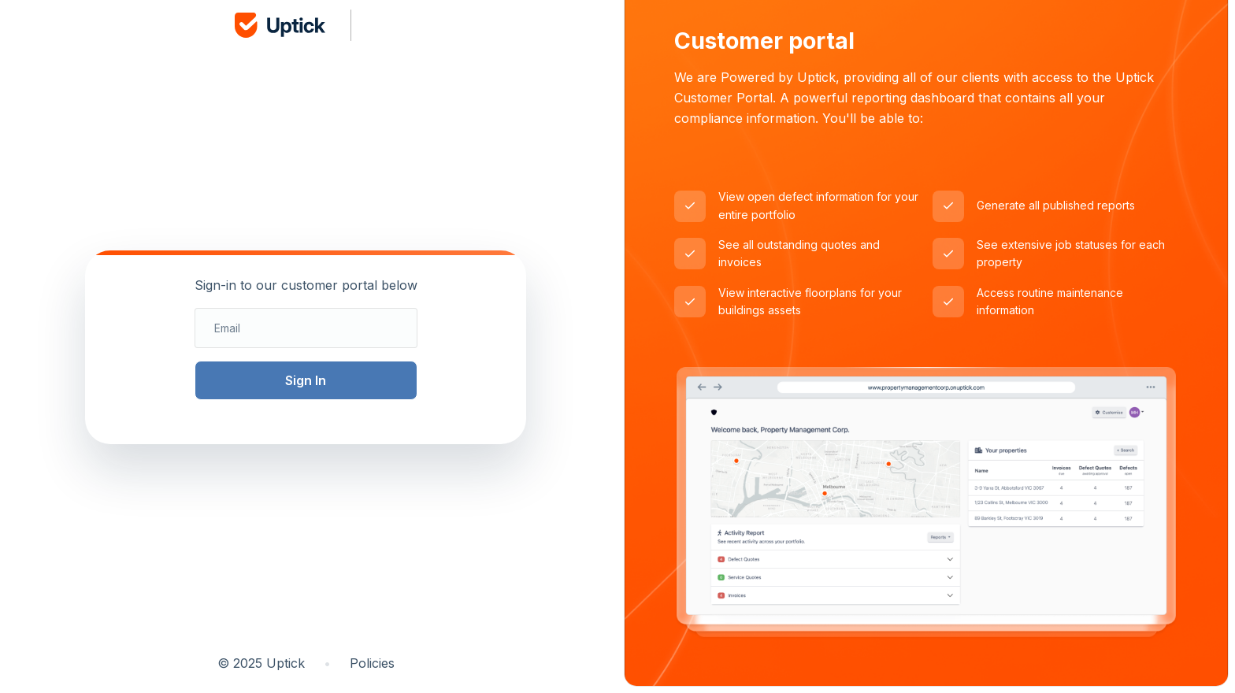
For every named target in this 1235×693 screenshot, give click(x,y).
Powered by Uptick (778, 77)
